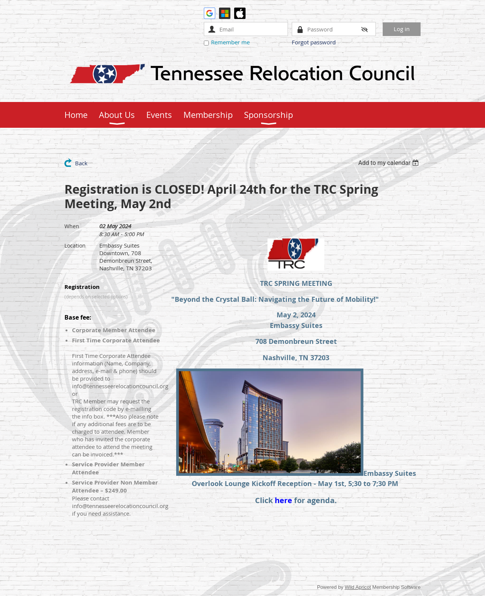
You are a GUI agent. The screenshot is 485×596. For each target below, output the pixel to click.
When (71, 226)
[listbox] (389, 163)
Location (75, 245)
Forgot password (314, 42)
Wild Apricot (358, 587)
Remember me (230, 42)
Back (81, 163)
